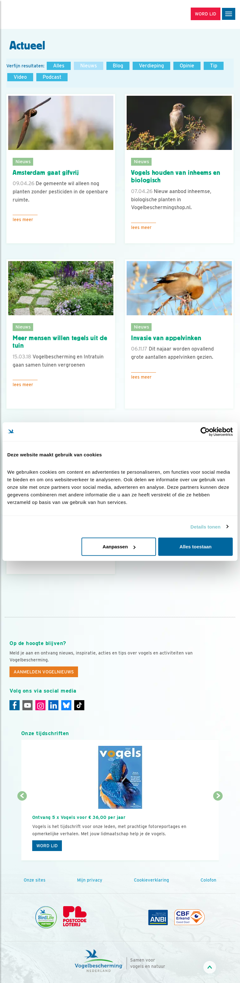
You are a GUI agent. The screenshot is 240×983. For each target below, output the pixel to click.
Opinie (187, 66)
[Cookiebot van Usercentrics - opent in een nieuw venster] (205, 431)
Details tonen (205, 526)
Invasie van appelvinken (166, 338)
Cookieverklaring (151, 880)
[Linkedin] (53, 705)
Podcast (52, 77)
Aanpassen (119, 546)
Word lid (47, 845)
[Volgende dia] (218, 829)
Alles (58, 66)
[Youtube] (27, 705)
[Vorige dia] (22, 829)
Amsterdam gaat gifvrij (46, 172)
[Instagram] (40, 705)
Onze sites (34, 880)
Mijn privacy (89, 880)
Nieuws (88, 66)
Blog (118, 66)
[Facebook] (14, 705)
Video (20, 77)
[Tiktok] (79, 705)
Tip (213, 66)
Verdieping (151, 66)
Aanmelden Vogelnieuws (44, 671)
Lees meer (23, 219)
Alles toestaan (195, 546)
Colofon (208, 880)
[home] (31, 14)
